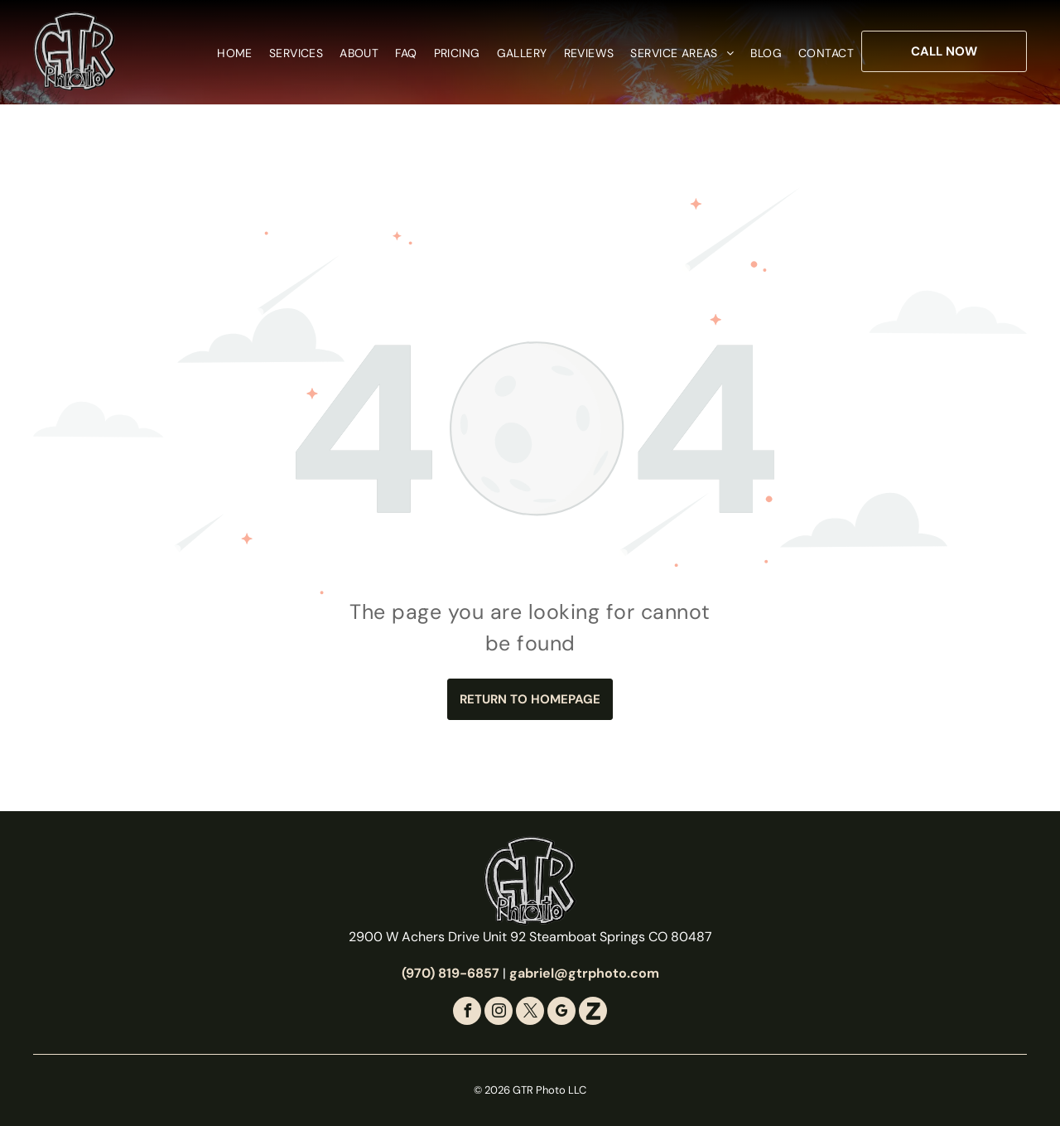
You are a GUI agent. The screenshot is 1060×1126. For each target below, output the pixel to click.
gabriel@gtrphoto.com (584, 973)
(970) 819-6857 (450, 973)
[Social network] (593, 1013)
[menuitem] (226, 53)
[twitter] (530, 1013)
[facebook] (467, 1013)
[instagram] (498, 1013)
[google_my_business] (561, 1013)
